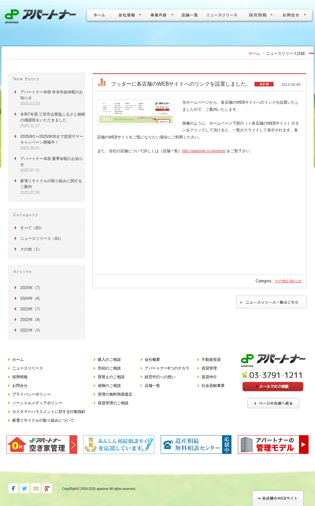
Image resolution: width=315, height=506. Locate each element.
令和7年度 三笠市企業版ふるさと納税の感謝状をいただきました (52, 120)
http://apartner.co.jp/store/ (204, 151)
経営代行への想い (160, 377)
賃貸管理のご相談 (113, 403)
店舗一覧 (152, 385)
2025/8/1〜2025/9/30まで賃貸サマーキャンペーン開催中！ (51, 142)
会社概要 (152, 359)
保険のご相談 (109, 385)
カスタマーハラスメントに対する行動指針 (49, 411)
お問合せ (20, 385)
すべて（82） (32, 228)
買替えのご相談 (111, 377)
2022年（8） (31, 319)
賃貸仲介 (209, 377)
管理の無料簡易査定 (115, 394)
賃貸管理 (209, 368)
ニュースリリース (27, 368)
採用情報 (20, 377)
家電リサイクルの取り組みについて (43, 420)
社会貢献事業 (213, 385)
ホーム (254, 53)
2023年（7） (31, 309)
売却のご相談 (109, 368)
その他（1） (31, 249)
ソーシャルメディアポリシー (37, 403)
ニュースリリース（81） (41, 238)
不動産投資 (211, 359)
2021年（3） (31, 330)
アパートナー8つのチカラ (167, 368)
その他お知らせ (288, 281)
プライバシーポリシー (31, 394)
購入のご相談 (109, 359)
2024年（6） (31, 298)
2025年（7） (31, 288)
